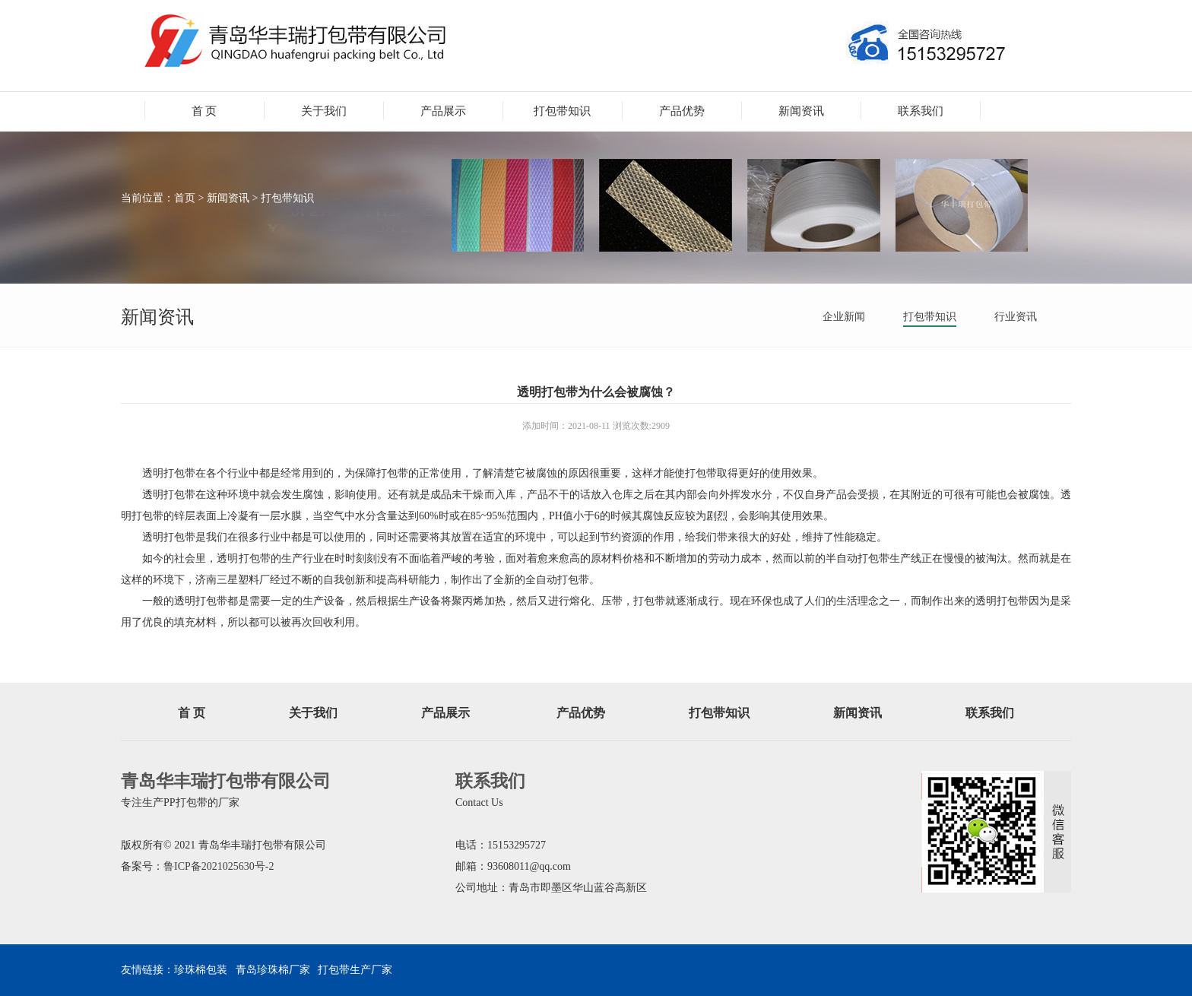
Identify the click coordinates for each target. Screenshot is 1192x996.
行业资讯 (1015, 316)
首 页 (204, 111)
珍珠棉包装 (200, 969)
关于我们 (324, 111)
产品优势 (682, 111)
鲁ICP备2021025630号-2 (218, 866)
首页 (184, 198)
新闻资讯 (801, 111)
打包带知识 (562, 111)
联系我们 (920, 111)
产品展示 (443, 111)
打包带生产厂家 (355, 969)
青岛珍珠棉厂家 (273, 969)
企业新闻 (844, 316)
